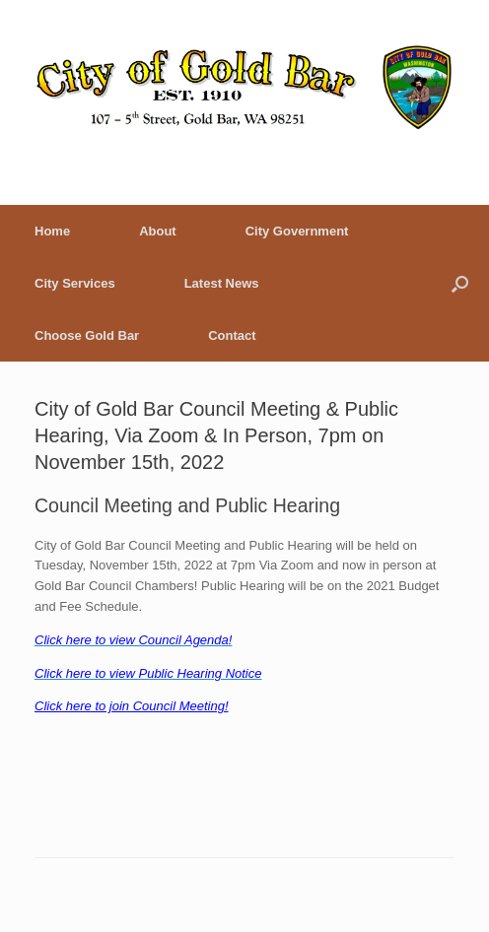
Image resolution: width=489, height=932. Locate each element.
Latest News (221, 283)
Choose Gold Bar (87, 335)
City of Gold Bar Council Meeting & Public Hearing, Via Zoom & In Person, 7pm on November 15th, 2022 (216, 435)
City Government (297, 231)
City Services (75, 283)
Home (52, 231)
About (157, 231)
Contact (231, 335)
